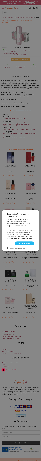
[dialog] (20, 230)
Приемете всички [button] (24, 243)
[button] (17, 248)
